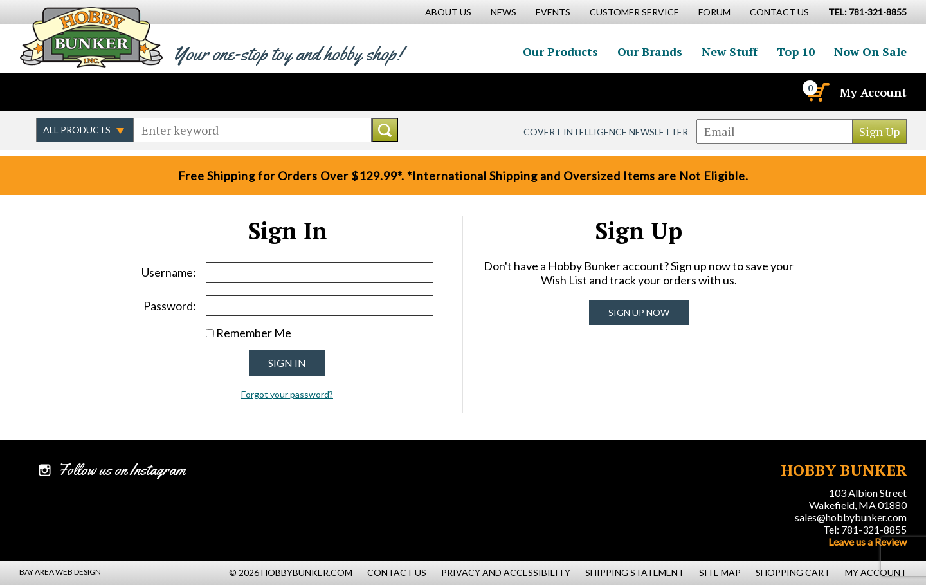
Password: (169, 306)
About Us (448, 11)
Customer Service (634, 11)
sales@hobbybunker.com (851, 517)
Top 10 (796, 51)
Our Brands (649, 51)
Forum (714, 11)
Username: (168, 272)
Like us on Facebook (48, 92)
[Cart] (817, 92)
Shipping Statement (634, 572)
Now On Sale (870, 51)
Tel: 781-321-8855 (865, 529)
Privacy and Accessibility (505, 572)
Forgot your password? (287, 394)
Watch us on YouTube (131, 92)
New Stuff (730, 51)
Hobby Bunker (91, 37)
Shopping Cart (793, 572)
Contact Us (779, 11)
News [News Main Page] (503, 11)
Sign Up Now (638, 312)
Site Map (720, 572)
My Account (873, 92)
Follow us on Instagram (103, 92)
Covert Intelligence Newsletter (605, 131)
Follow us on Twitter (76, 92)
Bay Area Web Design (60, 572)
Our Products (560, 51)
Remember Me (253, 333)
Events (553, 11)
